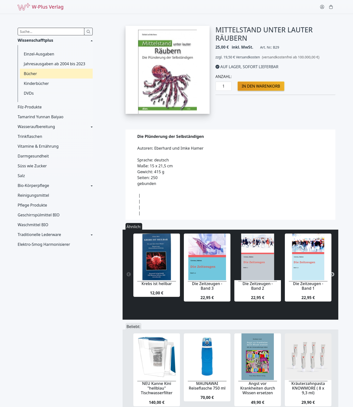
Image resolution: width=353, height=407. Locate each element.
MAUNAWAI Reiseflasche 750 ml (207, 386)
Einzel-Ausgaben (39, 54)
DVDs (29, 93)
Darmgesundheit (33, 156)
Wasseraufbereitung (36, 126)
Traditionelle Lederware (39, 234)
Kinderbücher (36, 83)
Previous (128, 274)
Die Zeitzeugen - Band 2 (257, 286)
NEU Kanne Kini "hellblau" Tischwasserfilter (157, 388)
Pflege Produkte (32, 205)
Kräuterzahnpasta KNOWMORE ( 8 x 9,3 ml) (308, 388)
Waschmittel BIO (33, 224)
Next (332, 274)
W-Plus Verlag (40, 7)
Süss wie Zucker (32, 166)
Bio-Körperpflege (33, 185)
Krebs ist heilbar (156, 283)
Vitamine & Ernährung (38, 146)
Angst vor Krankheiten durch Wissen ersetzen (257, 388)
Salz (21, 175)
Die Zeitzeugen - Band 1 (308, 286)
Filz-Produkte (30, 107)
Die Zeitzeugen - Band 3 (207, 286)
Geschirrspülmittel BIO (39, 215)
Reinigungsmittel (33, 195)
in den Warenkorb (261, 86)
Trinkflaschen (30, 136)
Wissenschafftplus (35, 40)
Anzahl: (223, 76)
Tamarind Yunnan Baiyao (40, 116)
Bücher (30, 73)
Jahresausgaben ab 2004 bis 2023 (54, 63)
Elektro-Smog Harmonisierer (44, 244)
